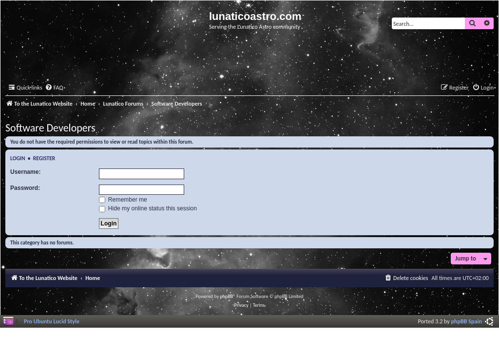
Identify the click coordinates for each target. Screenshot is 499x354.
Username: (25, 171)
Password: (25, 188)
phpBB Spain (466, 321)
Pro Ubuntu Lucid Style (51, 321)
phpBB (226, 296)
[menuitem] (54, 87)
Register (44, 158)
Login (17, 158)
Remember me (123, 199)
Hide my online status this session (148, 208)
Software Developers (50, 127)
